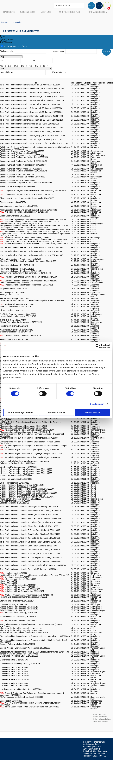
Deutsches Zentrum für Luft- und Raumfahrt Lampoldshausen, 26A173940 (32, 300)
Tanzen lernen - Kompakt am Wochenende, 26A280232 (24, 632)
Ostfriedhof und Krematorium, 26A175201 (18, 314)
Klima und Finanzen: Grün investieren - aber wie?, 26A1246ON (30, 222)
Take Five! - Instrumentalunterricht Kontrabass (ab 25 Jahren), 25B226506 (32, 100)
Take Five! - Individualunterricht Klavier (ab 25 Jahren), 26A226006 (29, 507)
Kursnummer (58, 51)
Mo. (1, 66)
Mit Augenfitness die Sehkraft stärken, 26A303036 (21, 697)
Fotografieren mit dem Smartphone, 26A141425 (20, 259)
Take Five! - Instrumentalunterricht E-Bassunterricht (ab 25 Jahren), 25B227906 (34, 143)
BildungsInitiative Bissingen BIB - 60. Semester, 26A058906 (26, 182)
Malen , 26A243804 (8, 583)
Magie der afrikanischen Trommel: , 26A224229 (20, 499)
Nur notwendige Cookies (20, 412)
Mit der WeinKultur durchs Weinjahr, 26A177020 (21, 322)
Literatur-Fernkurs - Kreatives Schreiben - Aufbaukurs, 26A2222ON (29, 493)
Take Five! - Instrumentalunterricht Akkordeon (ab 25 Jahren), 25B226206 (32, 89)
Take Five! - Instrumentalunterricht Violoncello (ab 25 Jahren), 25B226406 (32, 96)
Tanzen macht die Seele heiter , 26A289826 (19, 654)
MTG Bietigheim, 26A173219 (12, 292)
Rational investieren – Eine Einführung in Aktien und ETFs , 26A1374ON (33, 240)
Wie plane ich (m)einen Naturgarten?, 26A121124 (24, 212)
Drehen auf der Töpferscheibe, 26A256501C (19, 607)
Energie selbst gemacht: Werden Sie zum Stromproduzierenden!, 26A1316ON (34, 226)
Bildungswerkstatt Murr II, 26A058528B (17, 175)
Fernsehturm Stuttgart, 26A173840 (15, 298)
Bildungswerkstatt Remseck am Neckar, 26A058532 (22, 177)
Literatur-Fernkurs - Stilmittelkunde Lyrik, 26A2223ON (23, 495)
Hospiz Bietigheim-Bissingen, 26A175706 (18, 316)
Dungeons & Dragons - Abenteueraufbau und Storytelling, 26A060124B (33, 190)
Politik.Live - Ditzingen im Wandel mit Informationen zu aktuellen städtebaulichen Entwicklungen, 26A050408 (35, 148)
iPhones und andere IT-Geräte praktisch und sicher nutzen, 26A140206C (31, 251)
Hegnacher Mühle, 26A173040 (13, 289)
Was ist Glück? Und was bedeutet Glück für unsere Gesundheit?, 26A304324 (30, 704)
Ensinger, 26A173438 (9, 294)
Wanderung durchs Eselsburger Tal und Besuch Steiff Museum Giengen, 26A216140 (33, 447)
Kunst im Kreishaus (69, 12)
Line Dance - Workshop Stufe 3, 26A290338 (19, 656)
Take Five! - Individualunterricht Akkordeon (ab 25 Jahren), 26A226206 (30, 511)
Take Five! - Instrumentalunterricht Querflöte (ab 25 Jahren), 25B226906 (31, 112)
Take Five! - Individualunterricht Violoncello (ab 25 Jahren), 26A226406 (30, 518)
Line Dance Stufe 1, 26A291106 (14, 660)
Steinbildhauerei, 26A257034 (12, 611)
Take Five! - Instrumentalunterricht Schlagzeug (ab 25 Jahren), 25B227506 (32, 135)
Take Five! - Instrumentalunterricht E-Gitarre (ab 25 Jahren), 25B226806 (31, 108)
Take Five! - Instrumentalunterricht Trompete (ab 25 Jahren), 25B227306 (31, 128)
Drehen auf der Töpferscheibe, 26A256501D (19, 609)
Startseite (9, 12)
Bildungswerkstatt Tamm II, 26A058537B (17, 181)
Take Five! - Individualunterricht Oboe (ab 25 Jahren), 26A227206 (28, 546)
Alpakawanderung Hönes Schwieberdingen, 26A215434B (25, 432)
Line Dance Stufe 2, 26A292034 (14, 671)
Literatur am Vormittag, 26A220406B (16, 479)
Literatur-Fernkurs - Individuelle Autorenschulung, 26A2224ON (27, 497)
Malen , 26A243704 (8, 581)
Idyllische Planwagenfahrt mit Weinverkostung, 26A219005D (26, 473)
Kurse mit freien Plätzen (14, 46)
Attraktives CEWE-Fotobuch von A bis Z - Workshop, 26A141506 (28, 261)
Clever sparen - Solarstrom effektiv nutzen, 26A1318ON (24, 228)
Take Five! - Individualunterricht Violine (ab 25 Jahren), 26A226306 (29, 514)
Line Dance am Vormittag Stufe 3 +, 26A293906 (20, 689)
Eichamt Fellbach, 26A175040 (13, 310)
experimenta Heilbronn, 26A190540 (15, 332)
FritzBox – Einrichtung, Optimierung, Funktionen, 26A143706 (28, 277)
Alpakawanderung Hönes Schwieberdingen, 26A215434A (27, 430)
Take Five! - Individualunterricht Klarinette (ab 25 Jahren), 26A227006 (30, 538)
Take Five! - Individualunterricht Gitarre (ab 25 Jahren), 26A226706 (29, 526)
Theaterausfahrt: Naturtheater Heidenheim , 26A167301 (26, 285)
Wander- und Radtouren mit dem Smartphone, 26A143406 (25, 273)
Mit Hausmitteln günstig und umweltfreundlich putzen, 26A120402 (28, 210)
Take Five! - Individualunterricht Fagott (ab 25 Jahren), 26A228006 (29, 569)
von (1, 61)
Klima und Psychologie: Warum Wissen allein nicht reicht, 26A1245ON (33, 220)
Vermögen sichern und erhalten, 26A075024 (19, 206)
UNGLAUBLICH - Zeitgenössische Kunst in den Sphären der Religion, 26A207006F (30, 423)
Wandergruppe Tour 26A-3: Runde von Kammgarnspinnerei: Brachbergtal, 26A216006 (32, 435)
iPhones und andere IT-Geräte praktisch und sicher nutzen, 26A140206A (34, 243)
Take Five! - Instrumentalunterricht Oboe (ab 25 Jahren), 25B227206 (29, 124)
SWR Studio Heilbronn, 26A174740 (15, 306)
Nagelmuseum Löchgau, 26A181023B (16, 330)
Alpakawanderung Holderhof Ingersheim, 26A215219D (23, 428)
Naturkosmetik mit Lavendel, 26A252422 (20, 589)
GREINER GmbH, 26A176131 (13, 320)
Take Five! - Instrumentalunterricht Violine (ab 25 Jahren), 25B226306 (30, 92)
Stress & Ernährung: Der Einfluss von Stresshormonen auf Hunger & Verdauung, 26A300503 (32, 694)
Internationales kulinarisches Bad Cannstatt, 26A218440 (24, 461)
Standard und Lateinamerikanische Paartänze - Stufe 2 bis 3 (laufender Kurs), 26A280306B (33, 641)
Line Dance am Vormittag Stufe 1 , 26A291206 (20, 664)
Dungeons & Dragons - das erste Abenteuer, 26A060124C (27, 194)
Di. (9, 66)
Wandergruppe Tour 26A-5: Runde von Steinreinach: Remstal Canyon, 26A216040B (30, 443)
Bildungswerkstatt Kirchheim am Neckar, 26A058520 (23, 165)
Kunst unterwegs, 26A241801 (15, 577)
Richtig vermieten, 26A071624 (13, 202)
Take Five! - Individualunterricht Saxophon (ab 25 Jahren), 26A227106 (30, 542)
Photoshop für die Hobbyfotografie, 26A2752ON (20, 628)
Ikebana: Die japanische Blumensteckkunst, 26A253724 (24, 597)
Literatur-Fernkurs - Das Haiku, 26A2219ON (19, 487)
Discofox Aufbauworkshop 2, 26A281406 (17, 644)
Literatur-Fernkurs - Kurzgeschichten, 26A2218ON (22, 485)
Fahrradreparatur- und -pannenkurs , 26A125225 (21, 224)
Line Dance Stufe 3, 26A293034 (14, 683)
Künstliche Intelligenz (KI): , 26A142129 (17, 269)
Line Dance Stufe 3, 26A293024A (14, 675)
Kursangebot (27, 12)
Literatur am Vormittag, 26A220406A (16, 475)
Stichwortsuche (6, 51)
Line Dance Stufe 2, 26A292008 (14, 667)
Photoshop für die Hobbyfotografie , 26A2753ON (21, 630)
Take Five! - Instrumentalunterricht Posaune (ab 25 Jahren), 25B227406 (31, 131)
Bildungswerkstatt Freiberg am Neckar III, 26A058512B (24, 157)
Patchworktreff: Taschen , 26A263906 (18, 620)
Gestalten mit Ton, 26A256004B (14, 605)
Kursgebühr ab (6, 72)
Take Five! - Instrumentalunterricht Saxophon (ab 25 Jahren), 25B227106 (31, 120)
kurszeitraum (6, 39)
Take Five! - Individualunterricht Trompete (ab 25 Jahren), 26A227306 (30, 550)
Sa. (36, 66)
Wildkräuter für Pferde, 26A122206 (15, 216)
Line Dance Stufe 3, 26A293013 (14, 673)
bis (34, 61)
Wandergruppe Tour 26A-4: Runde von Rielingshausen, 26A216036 (29, 438)
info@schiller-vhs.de (98, 751)
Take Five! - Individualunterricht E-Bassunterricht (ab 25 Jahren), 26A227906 (33, 565)
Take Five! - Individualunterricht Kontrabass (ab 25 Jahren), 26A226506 (31, 522)
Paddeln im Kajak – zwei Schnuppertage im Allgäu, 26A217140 (29, 449)
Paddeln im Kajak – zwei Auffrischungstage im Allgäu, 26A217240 (31, 453)
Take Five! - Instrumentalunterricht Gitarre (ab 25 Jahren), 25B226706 (30, 104)
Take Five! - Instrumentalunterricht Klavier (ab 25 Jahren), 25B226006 (30, 85)
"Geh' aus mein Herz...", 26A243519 (18, 579)
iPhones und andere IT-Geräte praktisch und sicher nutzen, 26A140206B (31, 247)
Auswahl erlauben (56, 412)
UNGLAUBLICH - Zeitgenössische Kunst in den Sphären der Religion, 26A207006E (30, 419)
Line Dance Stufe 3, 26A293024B (14, 679)
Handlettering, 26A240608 (13, 573)
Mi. (15, 66)
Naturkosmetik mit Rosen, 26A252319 (19, 587)
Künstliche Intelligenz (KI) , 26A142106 (17, 265)
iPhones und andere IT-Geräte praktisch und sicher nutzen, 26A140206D (31, 255)
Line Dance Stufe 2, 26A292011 (14, 669)
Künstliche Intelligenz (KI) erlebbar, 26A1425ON (20, 271)
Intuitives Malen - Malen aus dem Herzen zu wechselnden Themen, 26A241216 (34, 575)
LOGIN (99, 5)
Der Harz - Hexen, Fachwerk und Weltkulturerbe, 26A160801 (28, 281)
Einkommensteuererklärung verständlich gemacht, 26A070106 (27, 198)
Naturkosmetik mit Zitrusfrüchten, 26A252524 (22, 591)
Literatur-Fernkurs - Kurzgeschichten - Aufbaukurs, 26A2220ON (27, 489)
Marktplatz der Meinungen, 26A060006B (17, 186)
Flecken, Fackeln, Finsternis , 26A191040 (20, 336)
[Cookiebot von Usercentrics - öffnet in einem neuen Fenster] (97, 346)
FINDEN (91, 5)
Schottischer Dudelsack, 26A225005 (16, 501)
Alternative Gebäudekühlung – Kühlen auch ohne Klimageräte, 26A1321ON (35, 232)
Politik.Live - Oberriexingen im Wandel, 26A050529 (22, 151)
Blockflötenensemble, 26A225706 (14, 503)
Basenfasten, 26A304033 (11, 701)
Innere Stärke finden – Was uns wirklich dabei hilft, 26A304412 (29, 707)
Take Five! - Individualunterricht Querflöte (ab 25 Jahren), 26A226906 (30, 534)
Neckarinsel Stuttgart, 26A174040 (17, 304)
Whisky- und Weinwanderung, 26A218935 (18, 467)
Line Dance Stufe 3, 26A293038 (14, 685)
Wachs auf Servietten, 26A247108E (18, 585)
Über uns (46, 12)
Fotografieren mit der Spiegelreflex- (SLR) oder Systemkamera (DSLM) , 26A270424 (31, 625)
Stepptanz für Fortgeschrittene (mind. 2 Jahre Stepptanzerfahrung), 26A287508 (34, 652)
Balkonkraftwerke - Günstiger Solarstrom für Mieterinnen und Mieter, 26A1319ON (35, 230)
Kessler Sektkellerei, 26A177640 (14, 326)
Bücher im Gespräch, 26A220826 (14, 483)
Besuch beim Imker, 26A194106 (14, 339)
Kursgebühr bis (59, 72)
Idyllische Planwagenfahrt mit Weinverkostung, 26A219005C (26, 471)
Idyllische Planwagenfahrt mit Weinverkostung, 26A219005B (26, 469)
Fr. (30, 66)
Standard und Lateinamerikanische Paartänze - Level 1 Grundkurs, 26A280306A (35, 636)
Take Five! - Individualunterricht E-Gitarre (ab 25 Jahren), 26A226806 (30, 530)
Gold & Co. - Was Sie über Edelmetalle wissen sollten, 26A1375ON (31, 241)
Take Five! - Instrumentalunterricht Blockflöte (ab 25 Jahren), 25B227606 (31, 139)
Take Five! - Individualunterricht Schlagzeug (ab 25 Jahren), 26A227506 (31, 557)
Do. (22, 66)
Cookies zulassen (92, 412)
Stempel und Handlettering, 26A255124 (17, 601)
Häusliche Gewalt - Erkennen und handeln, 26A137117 (26, 237)
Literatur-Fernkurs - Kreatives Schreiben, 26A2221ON (23, 491)
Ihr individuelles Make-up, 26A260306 (18, 613)
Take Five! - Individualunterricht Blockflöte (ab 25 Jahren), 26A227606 (30, 561)
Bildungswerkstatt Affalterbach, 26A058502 (18, 153)
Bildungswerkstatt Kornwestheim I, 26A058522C (21, 169)
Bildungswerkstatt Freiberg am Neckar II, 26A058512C (23, 161)
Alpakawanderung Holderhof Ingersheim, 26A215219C (23, 426)
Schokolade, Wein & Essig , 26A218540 (17, 463)
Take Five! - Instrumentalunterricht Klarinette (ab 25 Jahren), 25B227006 (31, 116)
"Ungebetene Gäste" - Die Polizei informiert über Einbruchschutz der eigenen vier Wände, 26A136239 (35, 235)
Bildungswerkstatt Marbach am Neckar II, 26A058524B (23, 171)
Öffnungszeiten (97, 12)
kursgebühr (6, 43)
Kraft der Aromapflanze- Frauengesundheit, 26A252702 (26, 595)
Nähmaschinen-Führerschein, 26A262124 (18, 616)
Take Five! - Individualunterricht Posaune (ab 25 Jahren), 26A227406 (30, 553)
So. (43, 66)
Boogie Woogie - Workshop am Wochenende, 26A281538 (25, 648)
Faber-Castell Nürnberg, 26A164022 (16, 283)
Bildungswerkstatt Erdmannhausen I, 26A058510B (22, 155)
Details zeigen (97, 404)
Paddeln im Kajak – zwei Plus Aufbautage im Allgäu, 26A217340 (30, 457)
